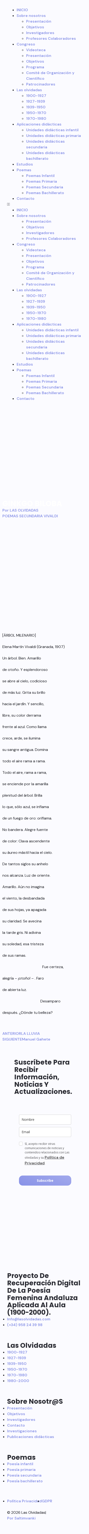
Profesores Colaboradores (51, 38)
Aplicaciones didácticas (39, 124)
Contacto (25, 198)
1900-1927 (36, 95)
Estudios (25, 164)
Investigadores (40, 32)
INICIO (22, 9)
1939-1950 (36, 107)
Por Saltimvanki (21, 1518)
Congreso (26, 44)
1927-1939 (35, 101)
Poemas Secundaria (44, 187)
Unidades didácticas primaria (53, 135)
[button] (44, 204)
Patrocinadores (40, 84)
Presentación (38, 21)
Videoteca (36, 49)
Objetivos (35, 27)
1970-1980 (36, 118)
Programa (35, 67)
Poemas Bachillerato (45, 192)
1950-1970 (36, 112)
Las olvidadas (29, 89)
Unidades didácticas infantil (52, 129)
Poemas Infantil (40, 175)
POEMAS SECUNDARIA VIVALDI (30, 515)
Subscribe (45, 1180)
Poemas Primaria (41, 181)
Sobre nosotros (31, 15)
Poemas (24, 169)
